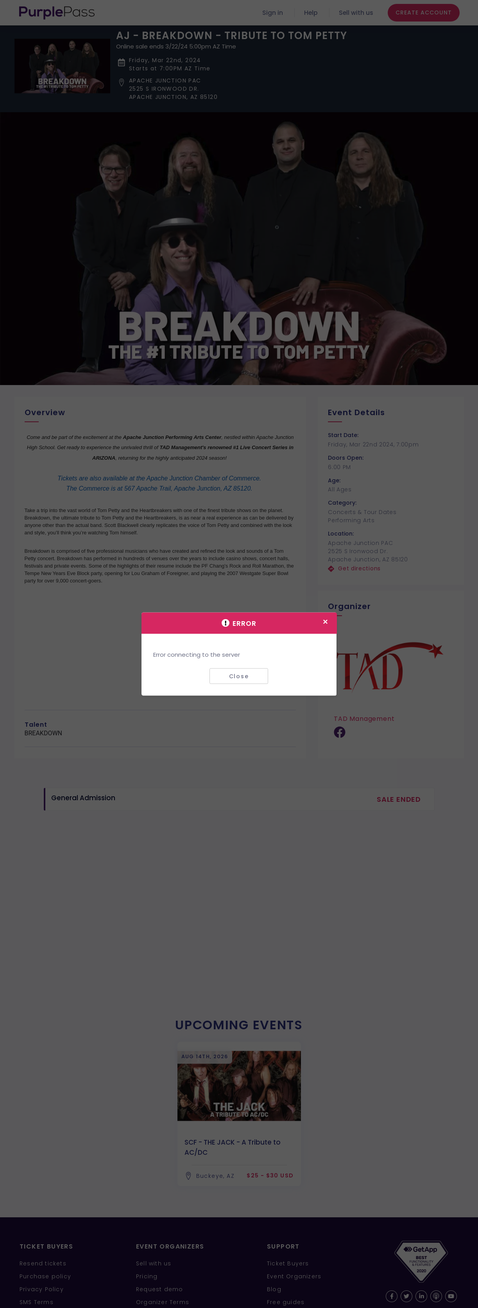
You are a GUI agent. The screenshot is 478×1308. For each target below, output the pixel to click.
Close (239, 676)
